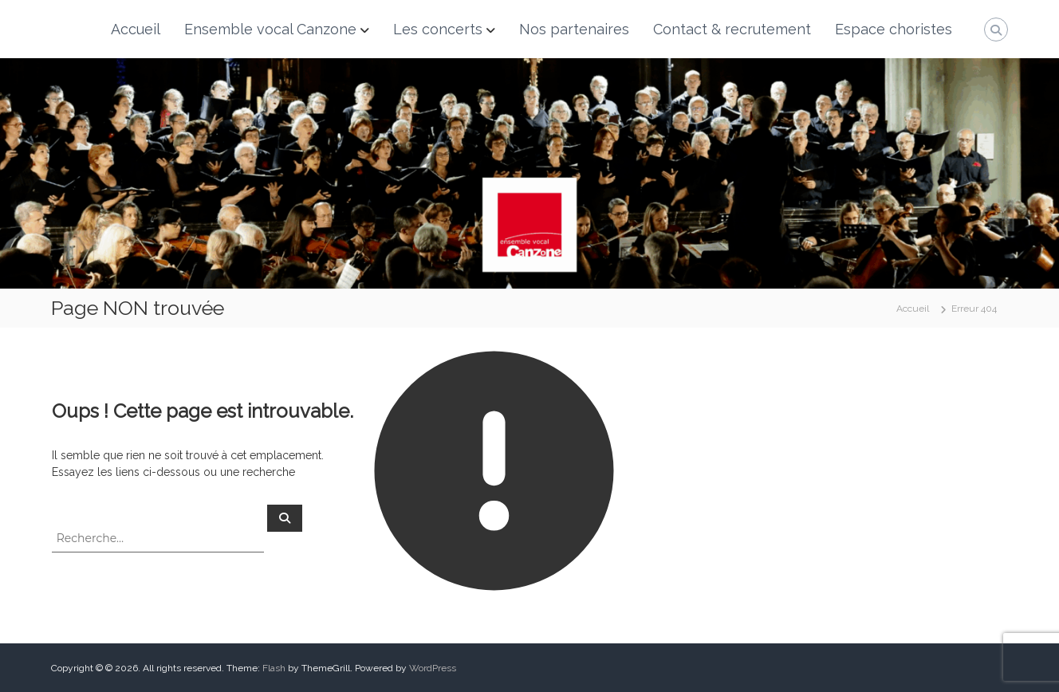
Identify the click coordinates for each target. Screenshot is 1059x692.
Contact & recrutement (732, 29)
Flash (273, 668)
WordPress (432, 668)
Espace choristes (893, 29)
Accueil (135, 29)
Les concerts (437, 29)
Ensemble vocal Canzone (270, 29)
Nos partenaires (574, 29)
